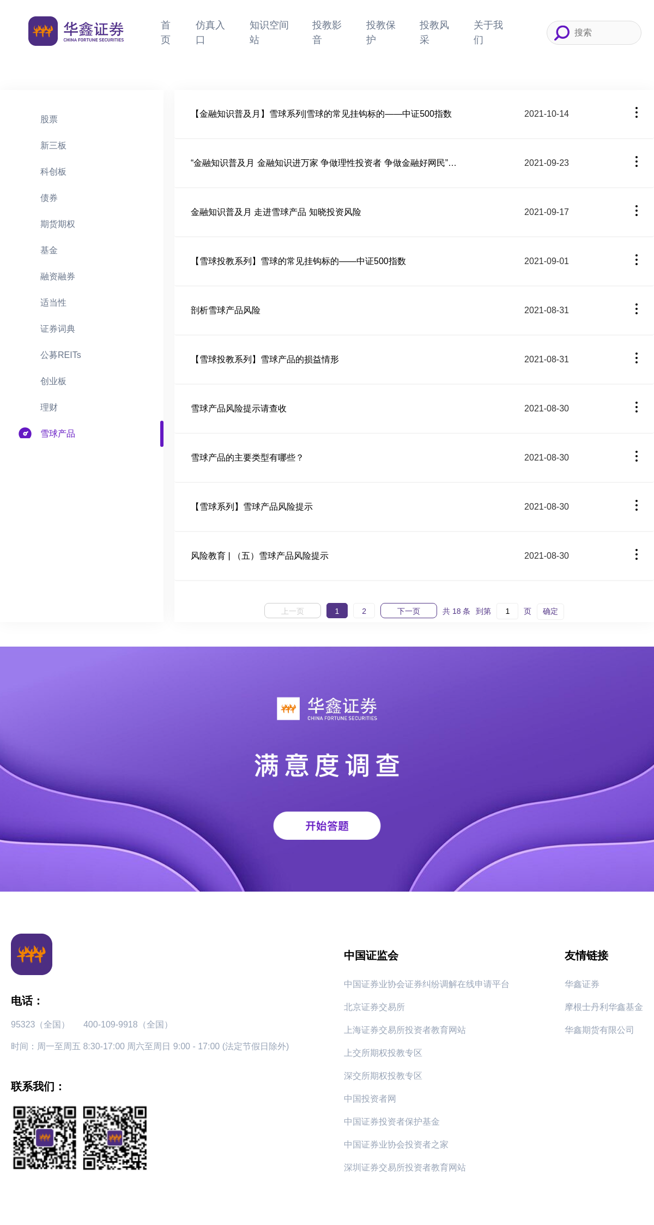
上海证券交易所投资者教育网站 (405, 1030)
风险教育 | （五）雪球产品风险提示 (260, 555)
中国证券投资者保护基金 (392, 1121)
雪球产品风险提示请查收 (239, 408)
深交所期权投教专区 (383, 1075)
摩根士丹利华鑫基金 (604, 1007)
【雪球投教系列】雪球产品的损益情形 (265, 359)
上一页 (292, 611)
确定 (550, 611)
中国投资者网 (370, 1098)
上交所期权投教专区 (383, 1052)
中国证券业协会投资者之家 (396, 1144)
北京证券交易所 (374, 1007)
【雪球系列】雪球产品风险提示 (252, 506)
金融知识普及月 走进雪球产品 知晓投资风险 (276, 212)
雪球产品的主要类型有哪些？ (247, 457)
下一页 (408, 611)
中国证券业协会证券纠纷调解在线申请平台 (427, 984)
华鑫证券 (582, 984)
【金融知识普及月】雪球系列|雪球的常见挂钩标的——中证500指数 (321, 113)
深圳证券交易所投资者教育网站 (405, 1167)
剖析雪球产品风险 (226, 310)
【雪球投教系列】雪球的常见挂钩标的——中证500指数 (298, 261)
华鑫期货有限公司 (599, 1030)
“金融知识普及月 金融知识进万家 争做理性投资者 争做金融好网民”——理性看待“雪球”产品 (327, 163)
